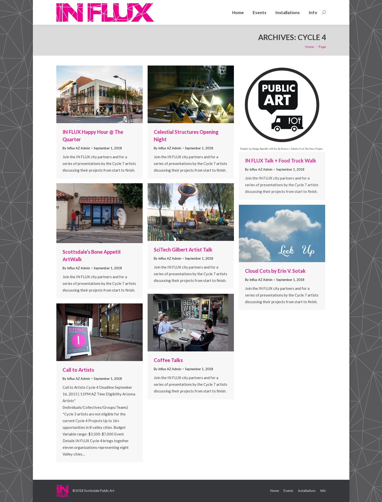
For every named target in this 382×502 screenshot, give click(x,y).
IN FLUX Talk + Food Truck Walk (280, 160)
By (76, 148)
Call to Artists (78, 370)
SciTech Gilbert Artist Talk (183, 249)
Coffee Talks (168, 360)
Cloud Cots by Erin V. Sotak (275, 271)
